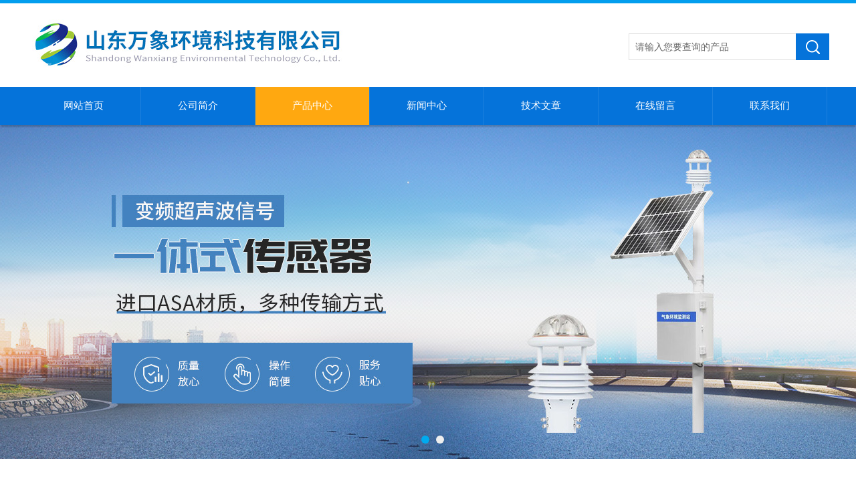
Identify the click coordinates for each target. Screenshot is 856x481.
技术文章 (541, 105)
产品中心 (312, 105)
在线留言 (655, 105)
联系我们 (770, 105)
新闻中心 (427, 105)
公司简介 (198, 105)
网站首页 (84, 105)
